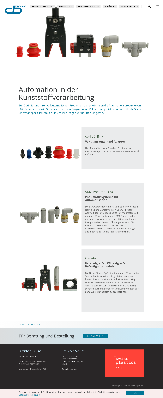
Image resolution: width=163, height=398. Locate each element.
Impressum (23, 369)
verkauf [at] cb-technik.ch (35, 361)
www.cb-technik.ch (31, 364)
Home (22, 324)
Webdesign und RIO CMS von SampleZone (128, 385)
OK (135, 393)
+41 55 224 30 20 (95, 335)
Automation (34, 324)
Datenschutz (35, 369)
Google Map (72, 369)
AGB (45, 369)
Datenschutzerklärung (29, 394)
